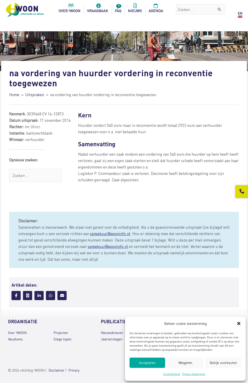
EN (240, 13)
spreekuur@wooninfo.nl (110, 233)
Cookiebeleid (171, 374)
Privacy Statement (193, 374)
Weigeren (185, 362)
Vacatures (15, 339)
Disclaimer (56, 370)
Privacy (73, 370)
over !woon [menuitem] (69, 9)
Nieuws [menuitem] (135, 9)
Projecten (61, 332)
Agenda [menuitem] (156, 9)
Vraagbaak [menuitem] (97, 9)
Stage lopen (62, 339)
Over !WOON (17, 332)
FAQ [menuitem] (118, 9)
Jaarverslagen (111, 339)
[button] (239, 323)
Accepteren (147, 362)
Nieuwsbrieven (112, 332)
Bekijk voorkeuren (223, 362)
